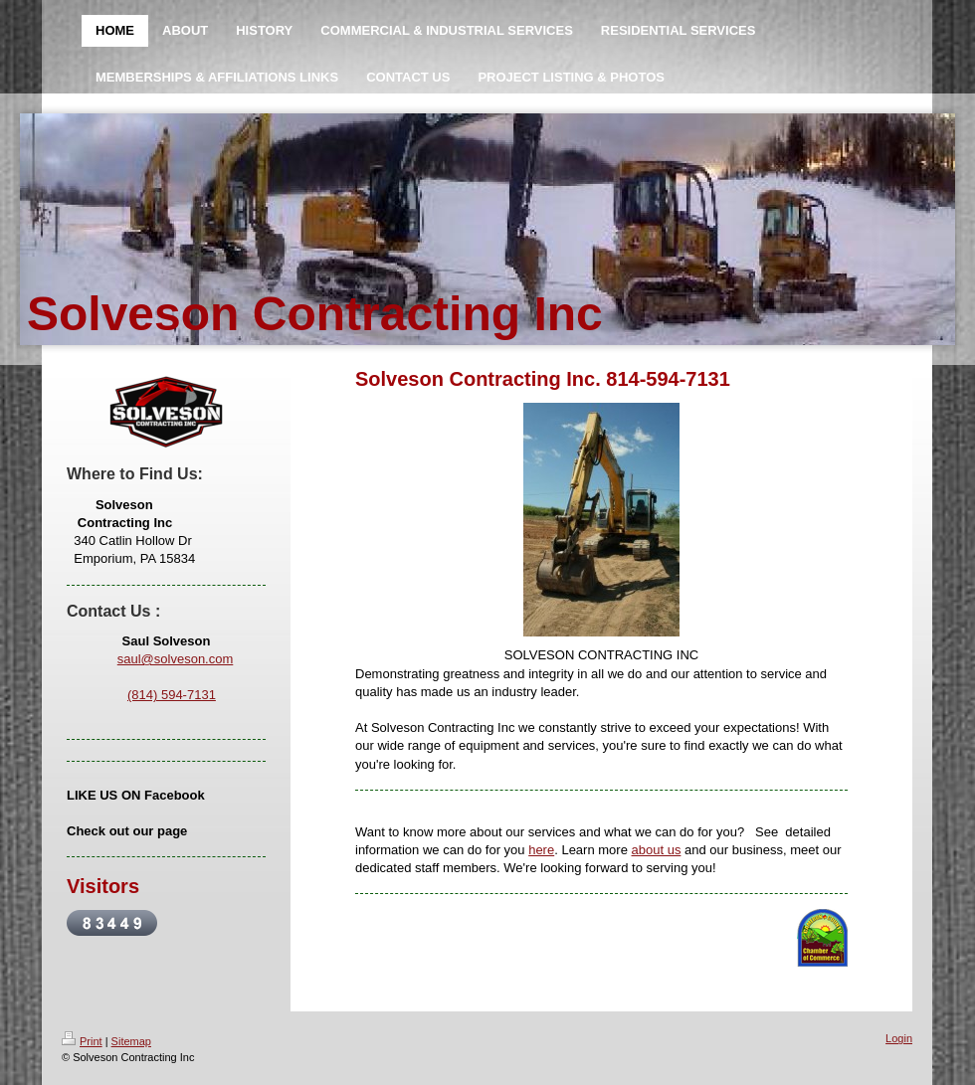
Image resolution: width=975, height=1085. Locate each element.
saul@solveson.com (175, 658)
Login (898, 1038)
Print (82, 1041)
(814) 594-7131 (171, 694)
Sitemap (131, 1041)
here (541, 849)
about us (657, 849)
